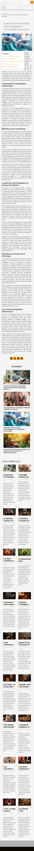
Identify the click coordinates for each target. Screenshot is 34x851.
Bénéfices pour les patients (9, 59)
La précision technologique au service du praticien (13, 61)
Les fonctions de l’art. (9, 768)
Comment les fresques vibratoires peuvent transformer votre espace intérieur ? (14, 387)
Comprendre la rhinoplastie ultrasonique (12, 56)
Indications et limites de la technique (11, 64)
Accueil (2, 13)
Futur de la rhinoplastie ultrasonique (11, 66)
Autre (7, 13)
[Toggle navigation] (3, 7)
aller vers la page (18, 176)
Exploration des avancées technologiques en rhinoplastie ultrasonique (13, 429)
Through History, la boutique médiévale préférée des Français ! (16, 408)
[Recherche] (23, 2)
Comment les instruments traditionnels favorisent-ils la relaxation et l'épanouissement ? (16, 451)
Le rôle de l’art (23, 809)
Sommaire (6, 54)
